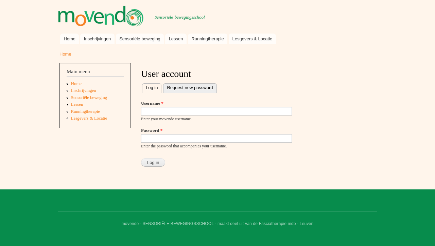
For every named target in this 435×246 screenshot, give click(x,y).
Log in (153, 87)
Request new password (190, 87)
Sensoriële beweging (139, 38)
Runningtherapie (207, 38)
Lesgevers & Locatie (252, 38)
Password (151, 130)
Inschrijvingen (97, 38)
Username (152, 103)
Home (69, 38)
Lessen (176, 38)
